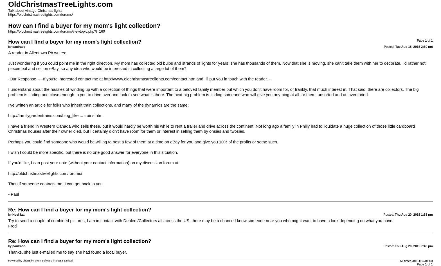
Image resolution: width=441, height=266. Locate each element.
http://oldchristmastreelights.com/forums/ (45, 173)
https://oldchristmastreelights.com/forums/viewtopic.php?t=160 (56, 31)
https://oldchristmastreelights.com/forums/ (40, 15)
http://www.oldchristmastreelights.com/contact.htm (149, 79)
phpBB (27, 260)
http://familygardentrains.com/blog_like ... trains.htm (55, 115)
